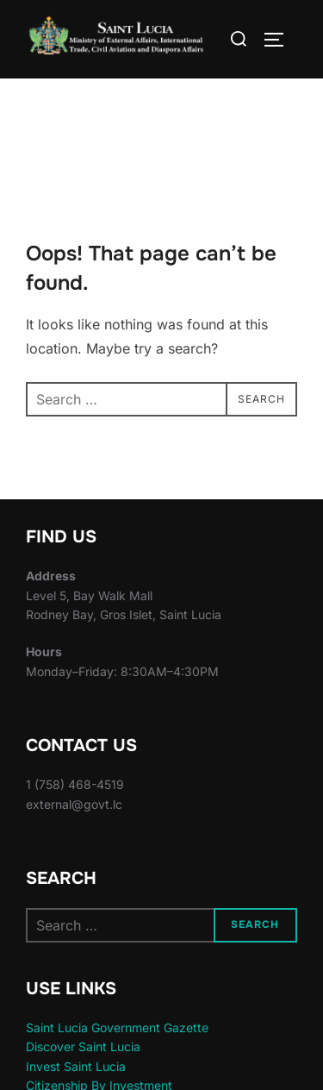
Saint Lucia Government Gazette (117, 1027)
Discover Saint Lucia (83, 1046)
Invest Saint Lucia (76, 1066)
